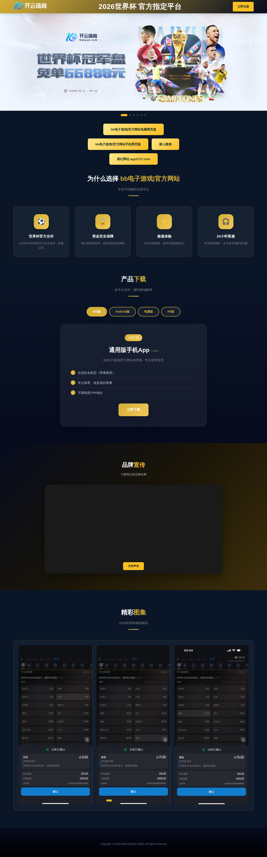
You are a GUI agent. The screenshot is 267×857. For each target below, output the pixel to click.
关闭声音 (133, 566)
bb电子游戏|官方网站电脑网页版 (133, 129)
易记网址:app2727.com (133, 159)
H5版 (171, 311)
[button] (109, 800)
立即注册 (243, 6)
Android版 (122, 311)
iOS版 (97, 311)
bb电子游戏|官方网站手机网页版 (118, 144)
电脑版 (148, 311)
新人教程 (165, 144)
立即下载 (133, 409)
